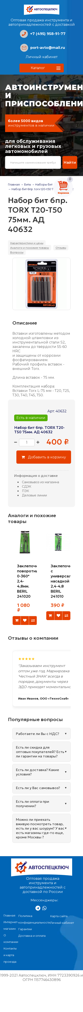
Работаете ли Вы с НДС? (37, 733)
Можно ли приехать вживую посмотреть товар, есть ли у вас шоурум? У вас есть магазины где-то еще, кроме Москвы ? (40, 828)
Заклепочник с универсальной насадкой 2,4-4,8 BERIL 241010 (66, 581)
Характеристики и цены (26, 243)
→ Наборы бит (42, 184)
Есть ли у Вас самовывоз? (38, 788)
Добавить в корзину (43, 457)
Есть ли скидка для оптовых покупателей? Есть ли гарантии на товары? (40, 751)
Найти (70, 162)
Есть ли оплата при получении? (32, 803)
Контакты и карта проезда (10, 955)
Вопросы (16, 252)
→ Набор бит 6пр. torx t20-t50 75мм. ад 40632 (40, 189)
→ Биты (26, 184)
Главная (14, 184)
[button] (41, 68)
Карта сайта (59, 916)
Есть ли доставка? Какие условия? (37, 772)
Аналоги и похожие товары (29, 247)
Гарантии (25, 929)
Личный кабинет (42, 57)
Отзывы (61, 247)
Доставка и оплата (32, 935)
